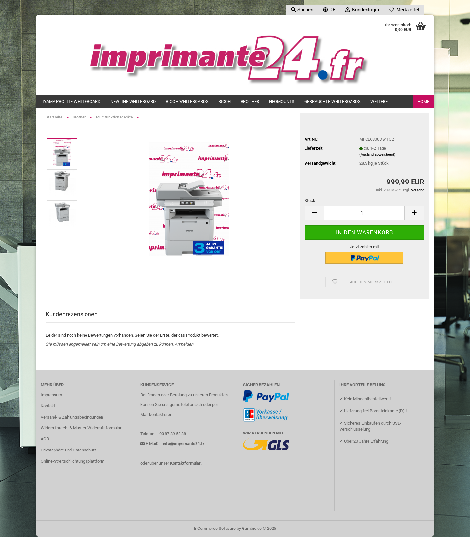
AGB (45, 438)
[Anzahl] (364, 213)
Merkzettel (404, 10)
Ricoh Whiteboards (187, 101)
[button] (329, 10)
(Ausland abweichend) (377, 154)
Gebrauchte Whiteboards (332, 101)
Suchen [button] (302, 10)
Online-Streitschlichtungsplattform (72, 461)
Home (423, 101)
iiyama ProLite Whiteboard (71, 101)
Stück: (310, 200)
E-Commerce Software (215, 528)
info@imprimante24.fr (183, 443)
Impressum (51, 394)
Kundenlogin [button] (362, 10)
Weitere (379, 101)
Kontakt (48, 405)
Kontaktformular (185, 463)
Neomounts (281, 101)
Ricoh (224, 101)
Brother (250, 101)
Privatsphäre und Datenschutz (68, 450)
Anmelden (184, 344)
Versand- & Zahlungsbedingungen (72, 417)
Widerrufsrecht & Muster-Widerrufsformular (81, 427)
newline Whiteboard (133, 101)
